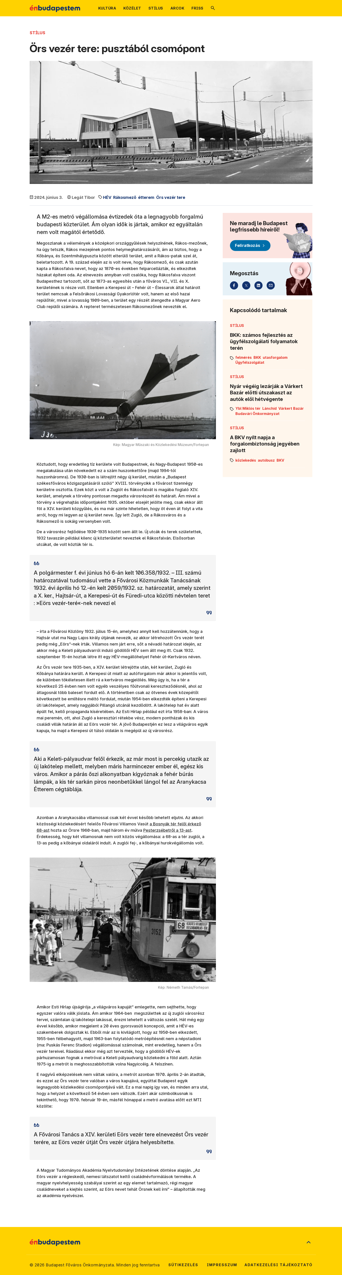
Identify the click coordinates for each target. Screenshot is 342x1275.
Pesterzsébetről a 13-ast (167, 830)
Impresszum (222, 1265)
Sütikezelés (183, 1265)
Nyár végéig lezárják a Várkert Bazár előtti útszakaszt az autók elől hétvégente (266, 392)
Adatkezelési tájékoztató (278, 1265)
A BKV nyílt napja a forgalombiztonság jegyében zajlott (264, 443)
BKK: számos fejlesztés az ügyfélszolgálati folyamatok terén (264, 341)
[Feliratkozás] (250, 245)
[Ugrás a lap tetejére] (308, 1243)
